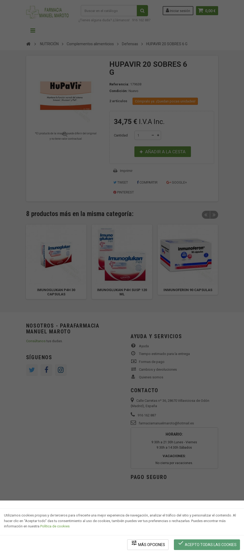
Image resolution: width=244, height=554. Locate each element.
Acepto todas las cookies (207, 543)
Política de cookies (55, 526)
